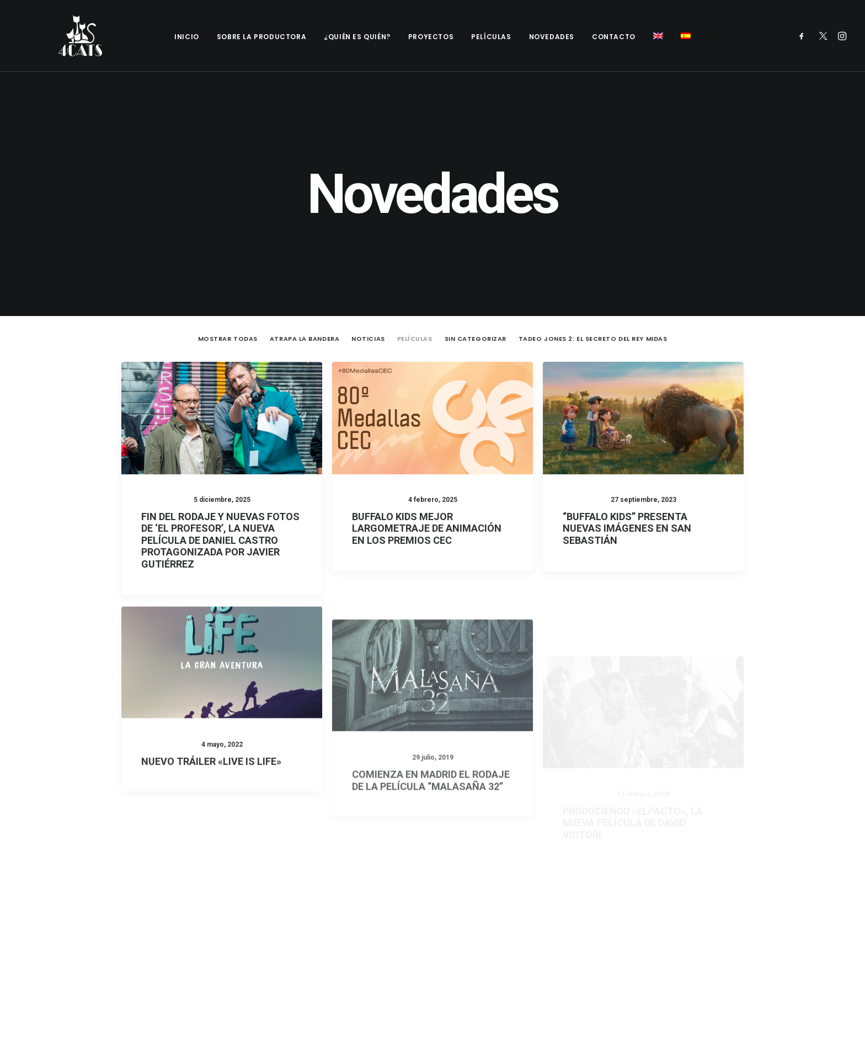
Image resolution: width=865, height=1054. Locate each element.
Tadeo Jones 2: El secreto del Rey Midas (593, 283)
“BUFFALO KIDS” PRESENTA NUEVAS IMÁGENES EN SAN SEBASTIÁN (627, 477)
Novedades (551, 36)
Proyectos (430, 36)
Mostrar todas (228, 283)
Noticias (368, 283)
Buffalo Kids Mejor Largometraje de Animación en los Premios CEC (426, 472)
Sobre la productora (261, 36)
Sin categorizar (475, 283)
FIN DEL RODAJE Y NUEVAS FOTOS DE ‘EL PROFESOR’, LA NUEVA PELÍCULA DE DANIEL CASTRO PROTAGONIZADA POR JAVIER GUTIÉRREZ (220, 484)
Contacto (614, 36)
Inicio (186, 36)
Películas (491, 36)
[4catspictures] (62, 35)
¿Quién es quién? (357, 36)
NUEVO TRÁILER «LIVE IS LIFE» (211, 744)
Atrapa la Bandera (304, 283)
